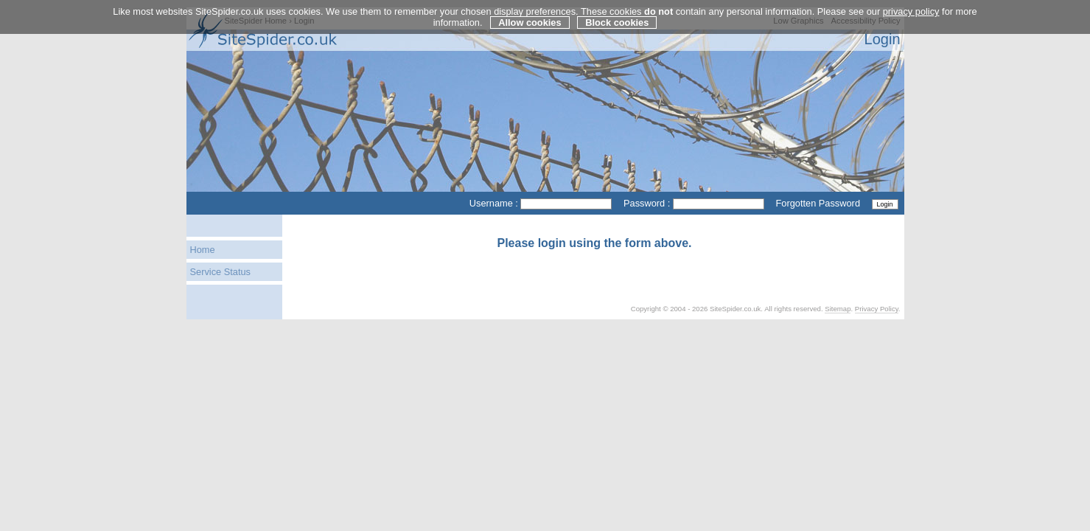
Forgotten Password (817, 203)
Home (202, 249)
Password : (646, 203)
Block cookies (617, 22)
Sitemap (837, 309)
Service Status (220, 271)
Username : (493, 203)
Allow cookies (529, 22)
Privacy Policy (876, 309)
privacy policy (911, 11)
